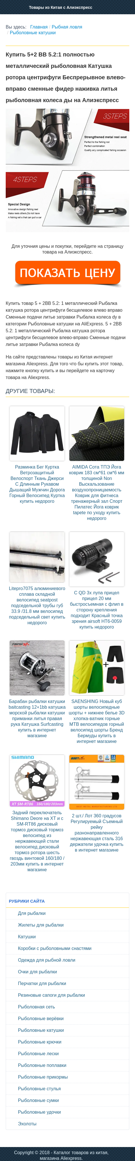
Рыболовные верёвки (41, 1018)
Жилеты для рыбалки (41, 925)
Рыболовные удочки (39, 1112)
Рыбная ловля (67, 27)
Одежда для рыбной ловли (46, 960)
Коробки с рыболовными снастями (54, 948)
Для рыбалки (32, 913)
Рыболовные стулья (39, 1088)
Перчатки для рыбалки (42, 983)
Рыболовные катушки (33, 32)
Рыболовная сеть (36, 1006)
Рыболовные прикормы (43, 1077)
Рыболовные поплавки (42, 1065)
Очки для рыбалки (37, 971)
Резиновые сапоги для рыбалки (51, 995)
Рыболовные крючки (39, 1042)
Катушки (27, 936)
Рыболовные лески (38, 1053)
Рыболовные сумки (38, 1100)
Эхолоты (27, 1123)
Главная (39, 27)
